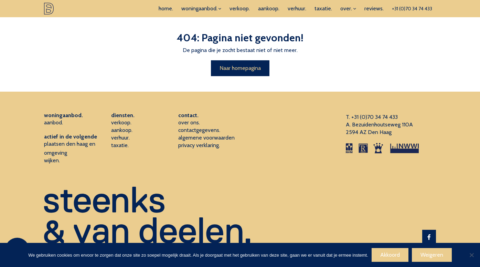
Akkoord (390, 254)
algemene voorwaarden (206, 137)
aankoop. (268, 8)
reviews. (374, 8)
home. (166, 8)
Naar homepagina (240, 68)
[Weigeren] (471, 254)
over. (346, 8)
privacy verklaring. (199, 145)
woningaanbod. (199, 8)
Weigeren (431, 254)
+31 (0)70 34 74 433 (412, 9)
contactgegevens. (199, 130)
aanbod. (53, 122)
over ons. (189, 122)
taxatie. (323, 8)
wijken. (52, 160)
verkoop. (240, 8)
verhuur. (297, 8)
